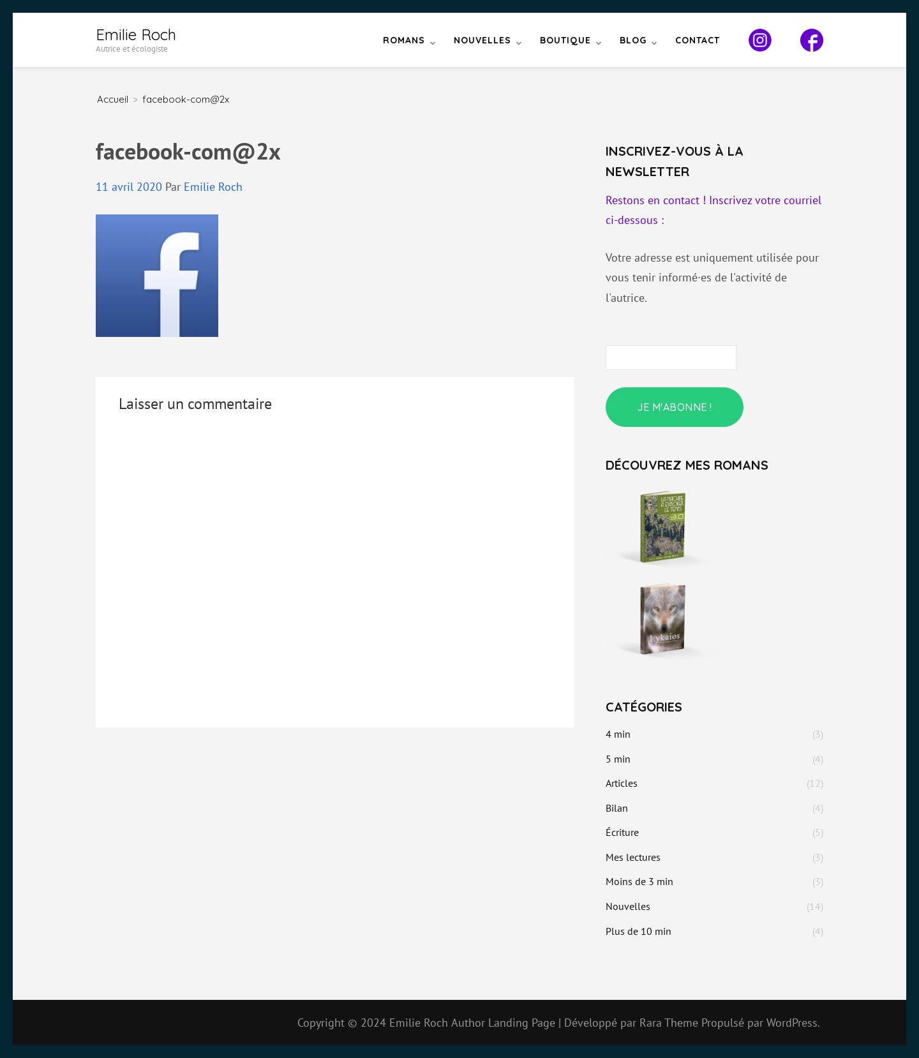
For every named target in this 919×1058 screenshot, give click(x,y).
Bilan (617, 807)
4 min (618, 733)
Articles (622, 783)
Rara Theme (670, 1022)
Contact (697, 40)
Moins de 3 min (639, 881)
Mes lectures (633, 857)
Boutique (565, 40)
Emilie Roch (136, 34)
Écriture (622, 832)
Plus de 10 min (638, 931)
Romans (404, 40)
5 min (618, 758)
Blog (633, 40)
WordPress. (793, 1022)
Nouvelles (482, 40)
